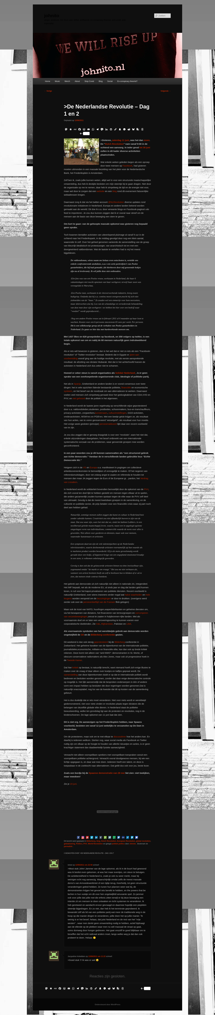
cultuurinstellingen (117, 413)
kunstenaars (101, 413)
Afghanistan (107, 624)
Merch (67, 81)
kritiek (75, 667)
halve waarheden (133, 594)
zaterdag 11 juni (120, 140)
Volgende (166, 91)
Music (57, 81)
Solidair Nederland (125, 373)
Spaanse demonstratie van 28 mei (107, 773)
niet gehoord (79, 398)
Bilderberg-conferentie (103, 634)
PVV (146, 489)
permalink (68, 846)
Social (110, 81)
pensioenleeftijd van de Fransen (99, 602)
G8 (82, 634)
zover (146, 140)
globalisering (69, 844)
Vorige (48, 91)
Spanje (77, 383)
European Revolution (126, 841)
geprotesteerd (101, 642)
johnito (51, 15)
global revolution (143, 841)
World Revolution (95, 844)
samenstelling (71, 674)
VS (84, 467)
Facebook (127, 165)
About (77, 81)
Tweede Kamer (74, 660)
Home (47, 81)
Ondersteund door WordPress (107, 1005)
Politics (79, 844)
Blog (101, 81)
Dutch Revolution (114, 144)
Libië (128, 624)
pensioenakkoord (108, 424)
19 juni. (73, 784)
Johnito (132, 844)
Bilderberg (120, 642)
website (100, 191)
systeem (68, 391)
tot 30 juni (144, 147)
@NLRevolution (116, 202)
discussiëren (120, 736)
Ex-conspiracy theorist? (127, 81)
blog (114, 191)
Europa (93, 467)
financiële (126, 387)
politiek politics (118, 844)
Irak (98, 624)
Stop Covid (89, 81)
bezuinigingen (104, 598)
